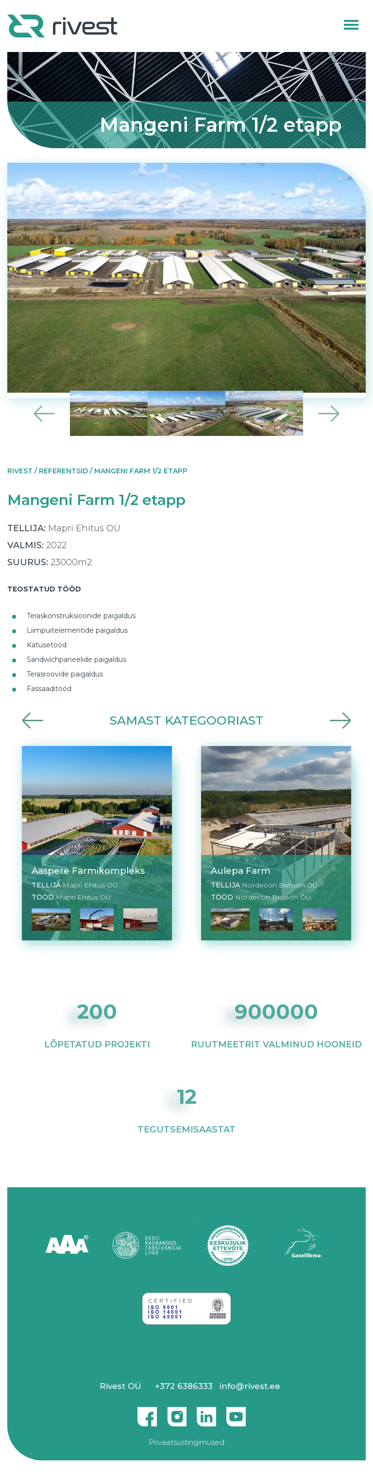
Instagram (176, 1413)
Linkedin (206, 1413)
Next (328, 413)
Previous (44, 413)
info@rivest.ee (250, 1386)
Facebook (147, 1413)
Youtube (236, 1413)
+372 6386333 (184, 1386)
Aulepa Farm (241, 870)
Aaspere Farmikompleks (88, 870)
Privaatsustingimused (186, 1442)
